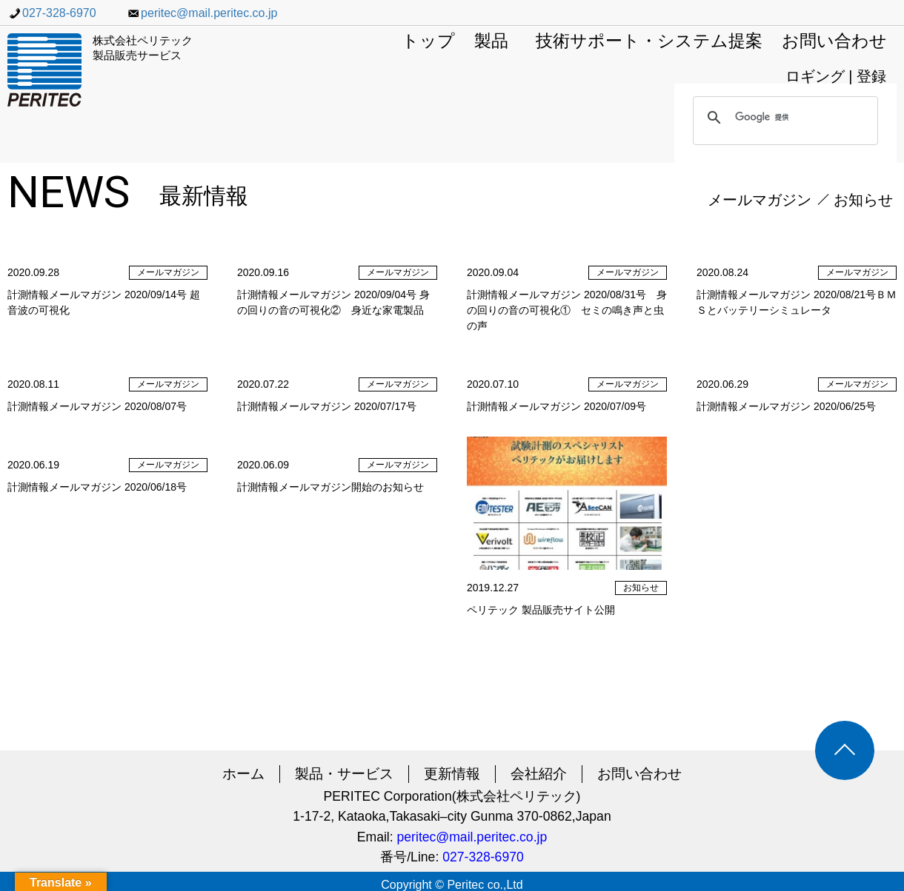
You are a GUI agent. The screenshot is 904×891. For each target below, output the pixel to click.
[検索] (783, 118)
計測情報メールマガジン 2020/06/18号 (97, 487)
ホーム (243, 773)
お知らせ (863, 199)
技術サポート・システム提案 (649, 41)
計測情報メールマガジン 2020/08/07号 (97, 406)
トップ (428, 41)
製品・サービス (344, 773)
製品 (491, 41)
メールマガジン (759, 199)
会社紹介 (539, 773)
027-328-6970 (51, 13)
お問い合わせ (834, 41)
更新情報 (452, 773)
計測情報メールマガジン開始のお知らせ (330, 487)
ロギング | (821, 76)
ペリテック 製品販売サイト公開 (541, 610)
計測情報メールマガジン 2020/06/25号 (786, 406)
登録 (871, 76)
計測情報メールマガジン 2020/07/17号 (326, 406)
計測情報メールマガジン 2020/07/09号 (556, 406)
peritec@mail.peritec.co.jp (201, 13)
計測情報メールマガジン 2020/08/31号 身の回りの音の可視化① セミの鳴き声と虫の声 (567, 310)
